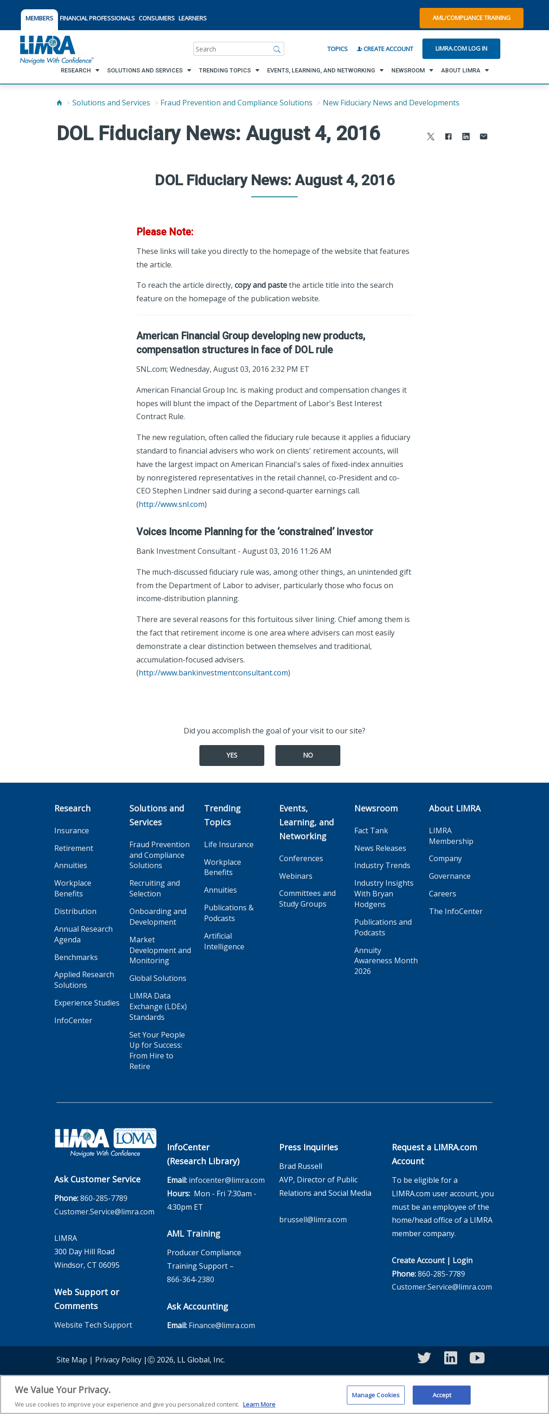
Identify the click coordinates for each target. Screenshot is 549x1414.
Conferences (301, 858)
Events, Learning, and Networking (306, 822)
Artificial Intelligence (224, 941)
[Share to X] (431, 138)
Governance (450, 876)
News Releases (380, 848)
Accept (442, 1400)
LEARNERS (193, 18)
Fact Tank (371, 830)
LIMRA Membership (451, 835)
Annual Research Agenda (83, 934)
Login (462, 1260)
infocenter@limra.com (227, 1180)
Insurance (71, 830)
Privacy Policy (118, 1360)
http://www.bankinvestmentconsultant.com (213, 673)
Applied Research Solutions (84, 979)
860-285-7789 (104, 1198)
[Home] (59, 102)
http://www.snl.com (171, 504)
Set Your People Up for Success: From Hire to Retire (157, 1051)
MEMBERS (39, 18)
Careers (442, 894)
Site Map (72, 1360)
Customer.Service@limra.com (104, 1211)
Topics (337, 49)
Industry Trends (382, 865)
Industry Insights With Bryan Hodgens (384, 893)
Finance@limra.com (222, 1325)
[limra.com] (56, 48)
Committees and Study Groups (307, 898)
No (308, 755)
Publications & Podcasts (229, 912)
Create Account (385, 49)
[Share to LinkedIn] (466, 138)
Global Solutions (157, 978)
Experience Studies (87, 1003)
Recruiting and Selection (154, 888)
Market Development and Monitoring (160, 950)
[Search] (277, 49)
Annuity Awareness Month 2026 (386, 961)
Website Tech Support (93, 1325)
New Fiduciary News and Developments (391, 102)
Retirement (73, 848)
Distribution (75, 911)
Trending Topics (222, 815)
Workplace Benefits (72, 888)
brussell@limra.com (313, 1219)
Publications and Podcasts (383, 927)
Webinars (296, 876)
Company (445, 858)
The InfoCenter (456, 911)
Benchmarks (76, 957)
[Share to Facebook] (448, 138)
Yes (231, 755)
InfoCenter (73, 1020)
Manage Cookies (376, 1400)
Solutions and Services (111, 102)
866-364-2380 (190, 1279)
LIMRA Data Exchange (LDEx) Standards (158, 1006)
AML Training (193, 1233)
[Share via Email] (483, 138)
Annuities (70, 865)
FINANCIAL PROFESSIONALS (97, 18)
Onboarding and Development (157, 916)
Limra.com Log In (461, 48)
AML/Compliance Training (472, 17)
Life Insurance (229, 844)
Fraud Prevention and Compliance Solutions (236, 102)
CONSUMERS (157, 18)
